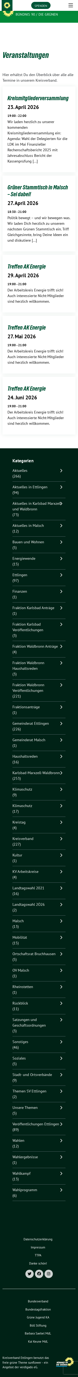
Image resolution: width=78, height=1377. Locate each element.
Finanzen (19, 584)
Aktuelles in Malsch (28, 519)
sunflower (34, 1356)
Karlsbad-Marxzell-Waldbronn (36, 766)
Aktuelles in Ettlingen (29, 480)
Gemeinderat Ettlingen (30, 717)
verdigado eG (28, 1361)
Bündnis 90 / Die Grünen (37, 14)
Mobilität (19, 930)
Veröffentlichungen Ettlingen (35, 1117)
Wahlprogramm (24, 1183)
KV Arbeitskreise (25, 865)
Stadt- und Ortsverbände (32, 1068)
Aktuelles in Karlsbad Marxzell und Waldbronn (36, 500)
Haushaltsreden (25, 749)
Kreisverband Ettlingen (40, 8)
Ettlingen (19, 568)
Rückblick (20, 996)
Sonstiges (20, 1035)
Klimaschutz (22, 782)
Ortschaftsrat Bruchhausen (34, 947)
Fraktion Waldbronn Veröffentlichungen (28, 681)
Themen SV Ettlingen (29, 1084)
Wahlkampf (21, 1167)
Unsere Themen (25, 1101)
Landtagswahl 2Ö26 (28, 898)
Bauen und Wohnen (28, 535)
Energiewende (23, 552)
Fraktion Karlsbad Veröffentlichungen (27, 620)
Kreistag (19, 815)
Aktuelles (19, 464)
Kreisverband (22, 832)
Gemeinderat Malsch (28, 733)
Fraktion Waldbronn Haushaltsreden (28, 659)
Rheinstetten (22, 980)
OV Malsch (20, 963)
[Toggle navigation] (71, 29)
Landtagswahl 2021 (28, 881)
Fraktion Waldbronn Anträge (35, 639)
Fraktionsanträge (26, 700)
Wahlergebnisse (25, 1150)
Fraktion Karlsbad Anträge (33, 601)
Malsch (18, 914)
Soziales (19, 1051)
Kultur (17, 848)
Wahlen (18, 1134)
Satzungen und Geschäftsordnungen (29, 1016)
